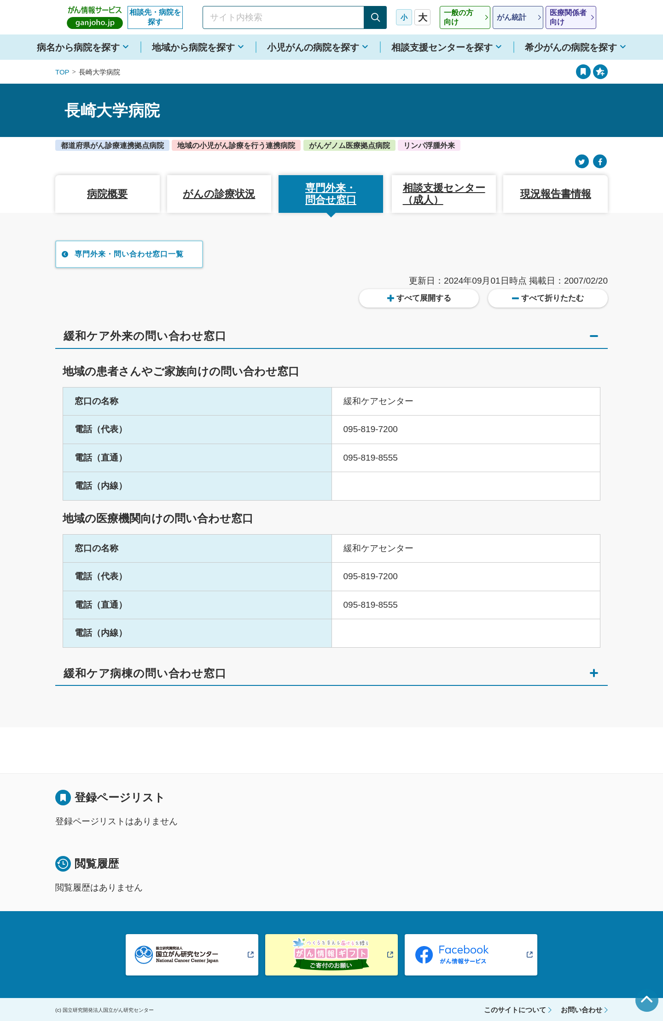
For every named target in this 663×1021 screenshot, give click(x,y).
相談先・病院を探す (155, 17)
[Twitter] (582, 161)
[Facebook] (600, 161)
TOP (62, 72)
